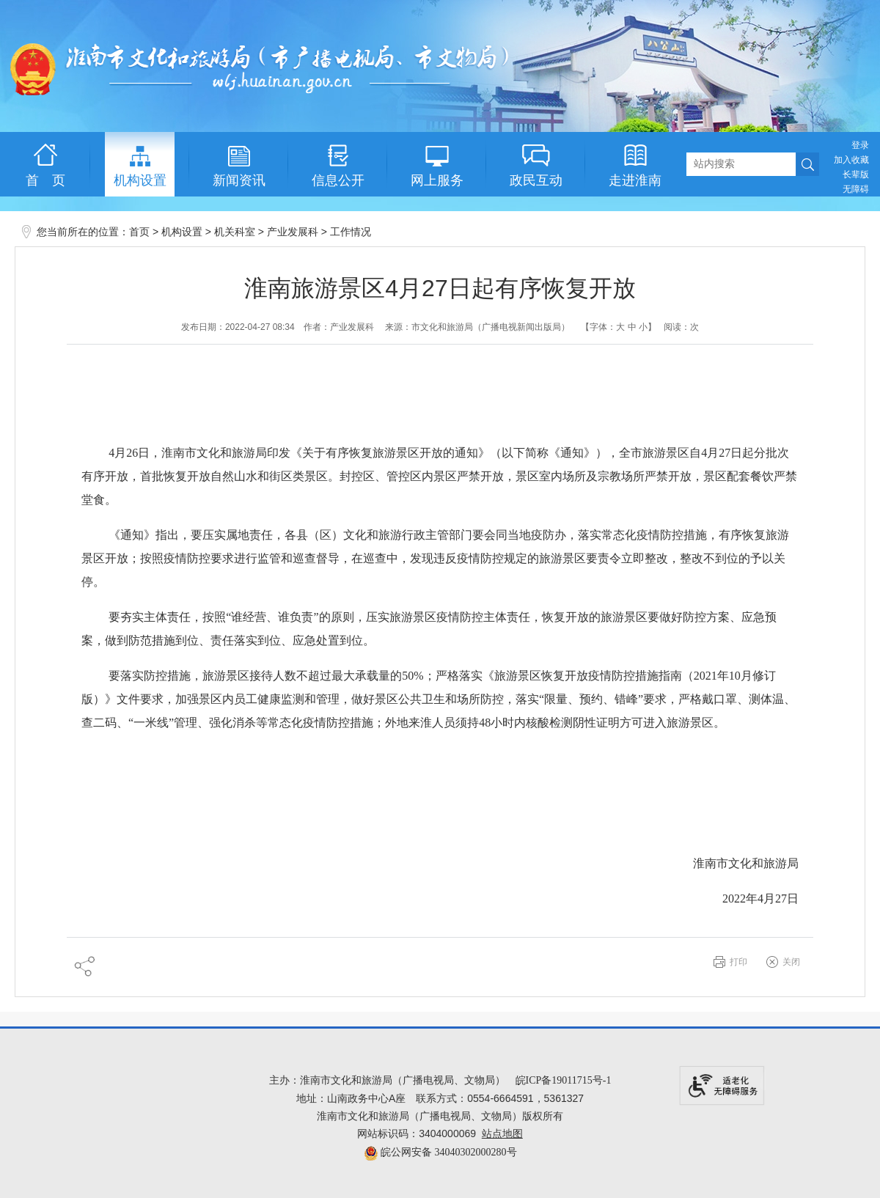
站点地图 (502, 1133)
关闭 (791, 962)
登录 (860, 145)
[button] (856, 174)
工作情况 (350, 232)
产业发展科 (292, 232)
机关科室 (234, 232)
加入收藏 (851, 160)
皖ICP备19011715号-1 (564, 1080)
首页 (139, 232)
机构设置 (181, 232)
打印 (738, 962)
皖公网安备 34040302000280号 (440, 1152)
